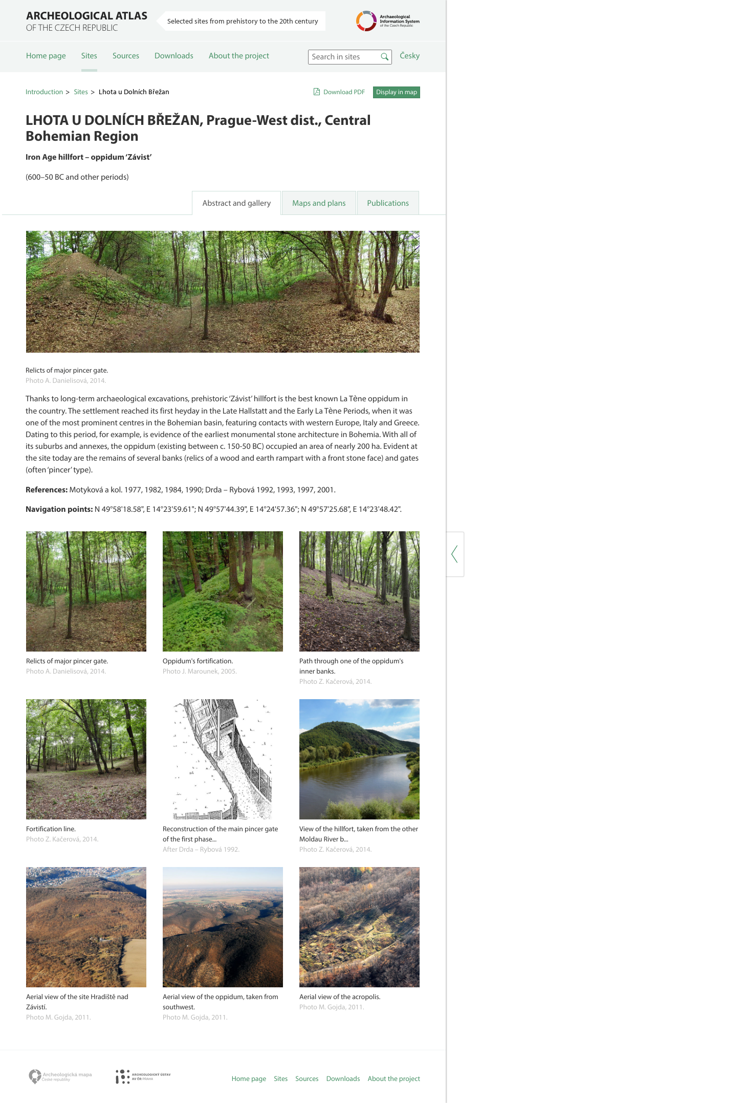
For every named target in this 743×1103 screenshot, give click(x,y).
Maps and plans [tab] (318, 203)
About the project (239, 56)
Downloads (174, 56)
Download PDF (344, 92)
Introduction (44, 91)
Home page (46, 56)
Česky (410, 56)
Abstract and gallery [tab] (236, 203)
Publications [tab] (388, 203)
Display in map (396, 92)
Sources (126, 56)
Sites (89, 56)
